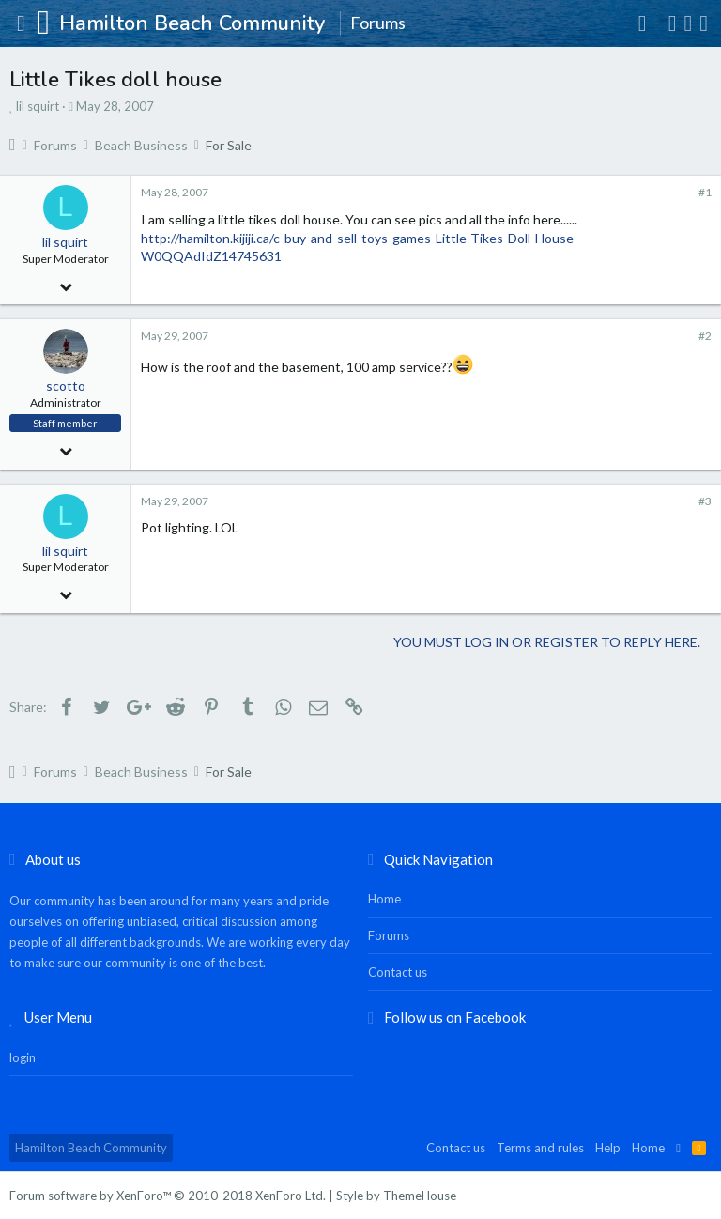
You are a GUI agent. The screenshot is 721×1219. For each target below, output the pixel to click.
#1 (705, 192)
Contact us (397, 972)
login (22, 1057)
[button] (21, 23)
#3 (705, 501)
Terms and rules (540, 1147)
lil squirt (37, 106)
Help (608, 1147)
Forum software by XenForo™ (167, 1195)
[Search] (704, 23)
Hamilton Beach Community (91, 1147)
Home (384, 898)
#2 (705, 336)
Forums (388, 935)
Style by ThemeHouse (396, 1195)
